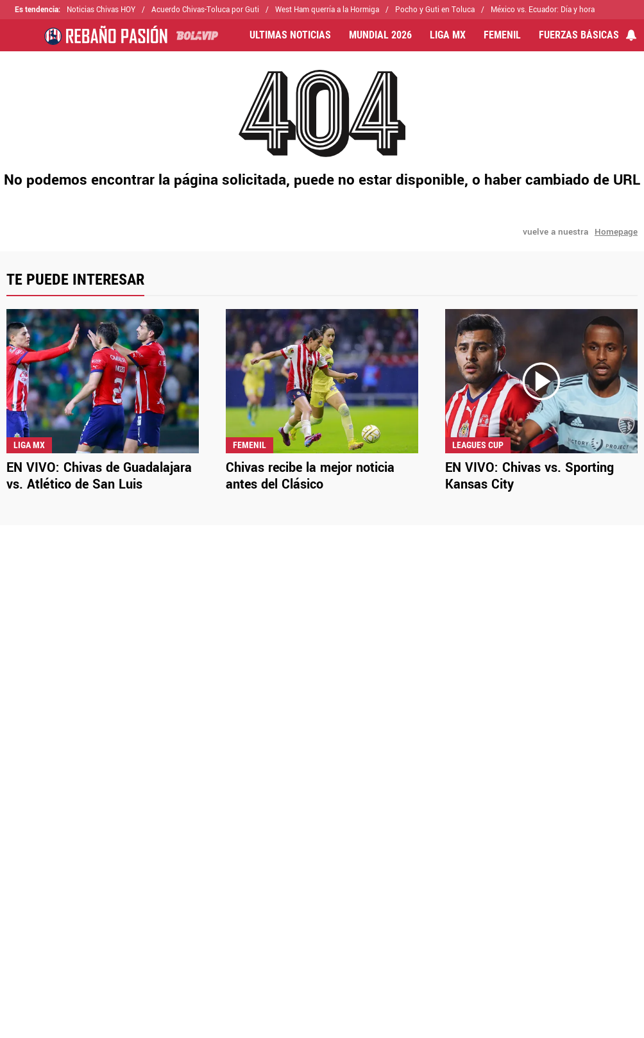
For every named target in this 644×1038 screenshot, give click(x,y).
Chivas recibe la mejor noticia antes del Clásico (310, 476)
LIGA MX (448, 35)
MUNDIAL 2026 (380, 35)
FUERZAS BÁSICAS (579, 35)
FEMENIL (502, 35)
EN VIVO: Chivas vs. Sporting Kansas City (529, 476)
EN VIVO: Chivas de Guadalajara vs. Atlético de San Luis (99, 476)
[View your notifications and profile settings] (631, 35)
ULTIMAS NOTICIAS (290, 35)
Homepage (616, 232)
